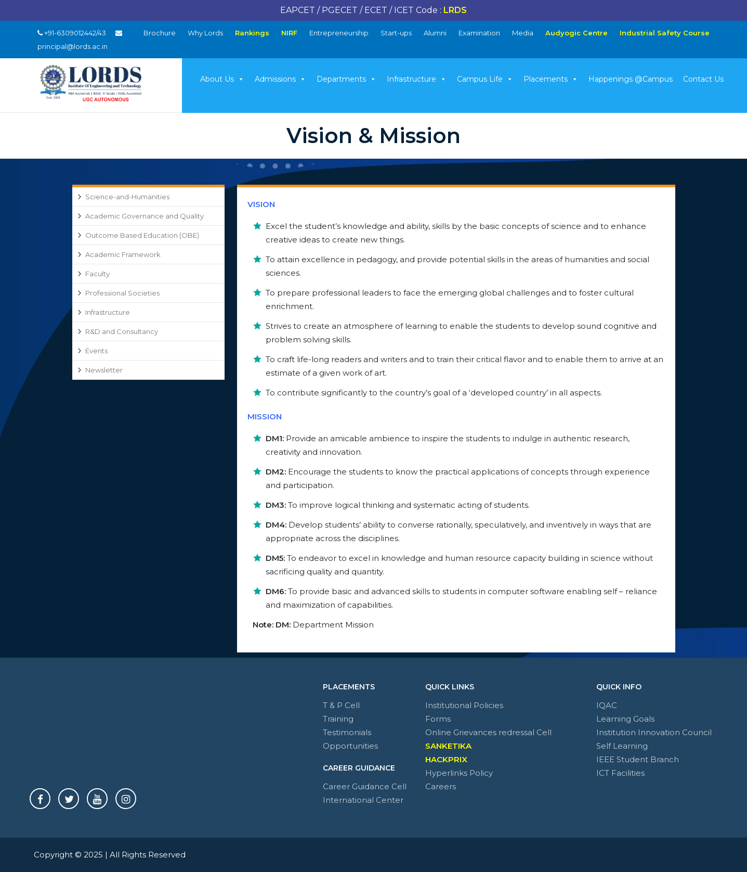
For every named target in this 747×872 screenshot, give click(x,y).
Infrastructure (417, 79)
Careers (440, 786)
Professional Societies (122, 293)
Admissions (280, 79)
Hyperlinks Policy (459, 773)
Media (522, 33)
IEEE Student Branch (637, 759)
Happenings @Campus (630, 79)
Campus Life (485, 79)
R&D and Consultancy (121, 331)
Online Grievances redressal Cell (488, 732)
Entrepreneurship (339, 33)
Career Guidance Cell (365, 786)
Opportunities (350, 746)
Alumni (435, 33)
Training (338, 719)
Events (96, 351)
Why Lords (205, 33)
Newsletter (104, 370)
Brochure (159, 33)
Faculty (97, 274)
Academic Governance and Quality (144, 216)
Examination (479, 33)
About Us (222, 79)
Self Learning (622, 746)
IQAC (606, 705)
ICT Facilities (620, 773)
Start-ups (396, 33)
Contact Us (703, 79)
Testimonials (347, 732)
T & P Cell (341, 705)
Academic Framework (123, 254)
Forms (438, 719)
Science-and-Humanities (127, 197)
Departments (346, 79)
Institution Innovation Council (654, 732)
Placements (550, 79)
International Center (363, 800)
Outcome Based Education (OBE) (142, 235)
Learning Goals (625, 719)
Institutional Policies (464, 705)
